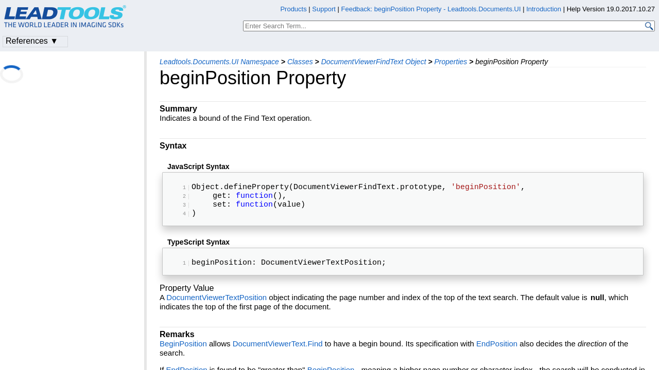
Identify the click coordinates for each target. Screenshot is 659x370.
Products (293, 9)
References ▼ (32, 40)
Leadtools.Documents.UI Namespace (219, 62)
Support (324, 9)
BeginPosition (183, 353)
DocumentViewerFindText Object (373, 62)
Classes (300, 62)
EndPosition (496, 353)
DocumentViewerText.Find (278, 353)
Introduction (543, 9)
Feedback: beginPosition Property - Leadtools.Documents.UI (432, 9)
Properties (450, 62)
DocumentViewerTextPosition (216, 307)
